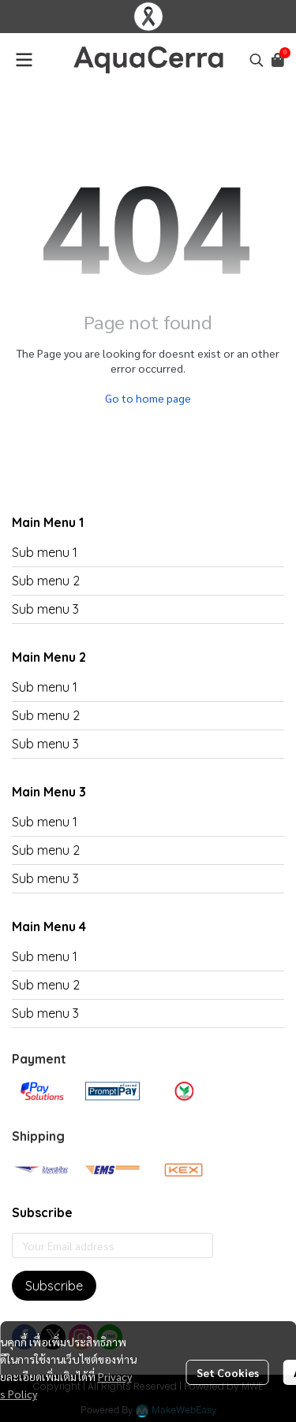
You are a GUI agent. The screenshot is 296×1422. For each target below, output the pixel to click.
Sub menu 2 (46, 580)
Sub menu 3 (45, 609)
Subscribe (54, 1286)
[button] (256, 60)
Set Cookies (228, 1372)
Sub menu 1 (44, 552)
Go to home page (148, 398)
